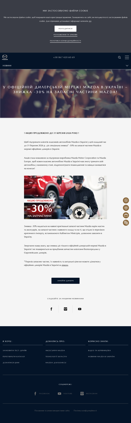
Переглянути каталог (14, 356)
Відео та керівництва (99, 350)
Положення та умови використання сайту (52, 410)
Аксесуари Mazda (55, 350)
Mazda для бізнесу (56, 363)
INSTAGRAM (88, 393)
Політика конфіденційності (85, 410)
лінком (65, 265)
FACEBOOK (42, 393)
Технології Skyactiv (56, 356)
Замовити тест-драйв (15, 350)
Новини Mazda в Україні (101, 356)
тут (90, 21)
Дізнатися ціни (11, 363)
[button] (65, 29)
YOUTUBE (65, 393)
